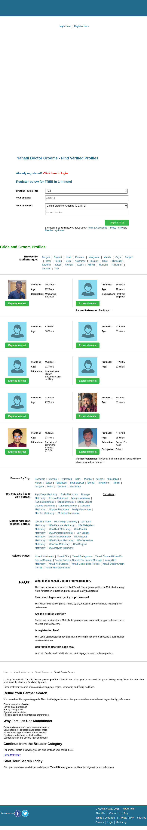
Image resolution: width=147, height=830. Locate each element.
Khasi (58, 264)
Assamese (80, 261)
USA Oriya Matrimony (60, 536)
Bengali (46, 257)
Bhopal (90, 482)
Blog (126, 813)
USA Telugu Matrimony (65, 521)
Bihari (105, 261)
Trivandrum (103, 482)
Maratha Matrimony (44, 513)
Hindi (68, 257)
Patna (50, 486)
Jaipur (49, 482)
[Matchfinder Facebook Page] (17, 813)
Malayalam (94, 257)
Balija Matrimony (69, 494)
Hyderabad (66, 479)
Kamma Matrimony (44, 502)
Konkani (69, 264)
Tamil (48, 261)
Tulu (56, 268)
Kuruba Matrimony (67, 505)
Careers (100, 822)
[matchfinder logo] (19, 8)
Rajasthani (117, 264)
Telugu (58, 261)
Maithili (91, 264)
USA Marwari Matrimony (61, 548)
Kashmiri (46, 264)
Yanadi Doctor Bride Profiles (85, 564)
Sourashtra (75, 486)
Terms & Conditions (97, 227)
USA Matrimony (43, 521)
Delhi (78, 479)
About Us (100, 813)
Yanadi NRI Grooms (58, 564)
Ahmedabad (113, 479)
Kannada (79, 257)
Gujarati (58, 257)
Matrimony (121, 822)
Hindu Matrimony (12, 755)
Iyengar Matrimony (80, 498)
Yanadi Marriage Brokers (57, 567)
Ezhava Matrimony (58, 498)
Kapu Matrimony (65, 502)
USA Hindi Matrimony (59, 529)
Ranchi (116, 482)
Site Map (141, 817)
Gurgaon (39, 486)
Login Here (65, 26)
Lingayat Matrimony (59, 509)
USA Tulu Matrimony (59, 544)
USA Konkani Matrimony (61, 540)
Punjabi (129, 257)
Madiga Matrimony (81, 509)
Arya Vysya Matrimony (46, 494)
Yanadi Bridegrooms (82, 556)
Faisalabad (61, 482)
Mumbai (88, 479)
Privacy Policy (116, 227)
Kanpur (38, 482)
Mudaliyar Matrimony (68, 513)
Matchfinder (129, 808)
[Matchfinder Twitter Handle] (25, 813)
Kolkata (99, 479)
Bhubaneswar (77, 482)
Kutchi (80, 264)
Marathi (107, 257)
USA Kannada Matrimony (61, 525)
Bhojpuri (94, 261)
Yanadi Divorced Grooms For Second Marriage (78, 560)
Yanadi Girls (63, 556)
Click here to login (55, 173)
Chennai (53, 479)
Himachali (117, 261)
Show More (109, 494)
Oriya (118, 257)
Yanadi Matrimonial (44, 556)
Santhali (46, 268)
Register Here (81, 26)
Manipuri (103, 264)
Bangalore (40, 479)
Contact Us (114, 813)
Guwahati (61, 486)
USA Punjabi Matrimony (61, 533)
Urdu (68, 261)
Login (110, 822)
